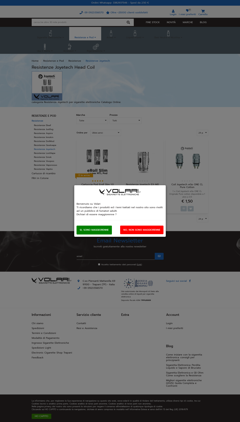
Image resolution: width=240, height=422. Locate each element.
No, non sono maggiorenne (141, 230)
